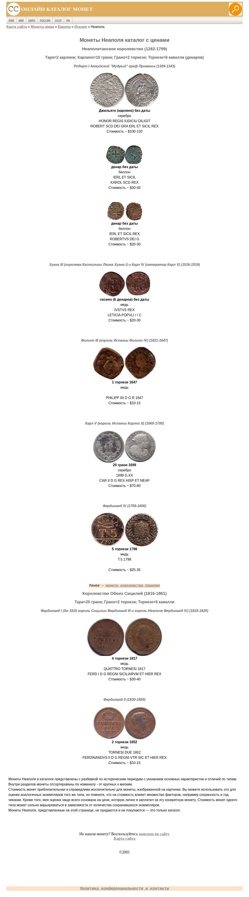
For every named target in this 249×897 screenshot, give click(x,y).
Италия (80, 27)
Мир (21, 20)
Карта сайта (16, 27)
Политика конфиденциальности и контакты (124, 888)
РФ (68, 20)
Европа (64, 27)
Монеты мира (42, 27)
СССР (58, 20)
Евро (31, 20)
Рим (11, 20)
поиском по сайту (154, 834)
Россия (45, 20)
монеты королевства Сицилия (133, 586)
